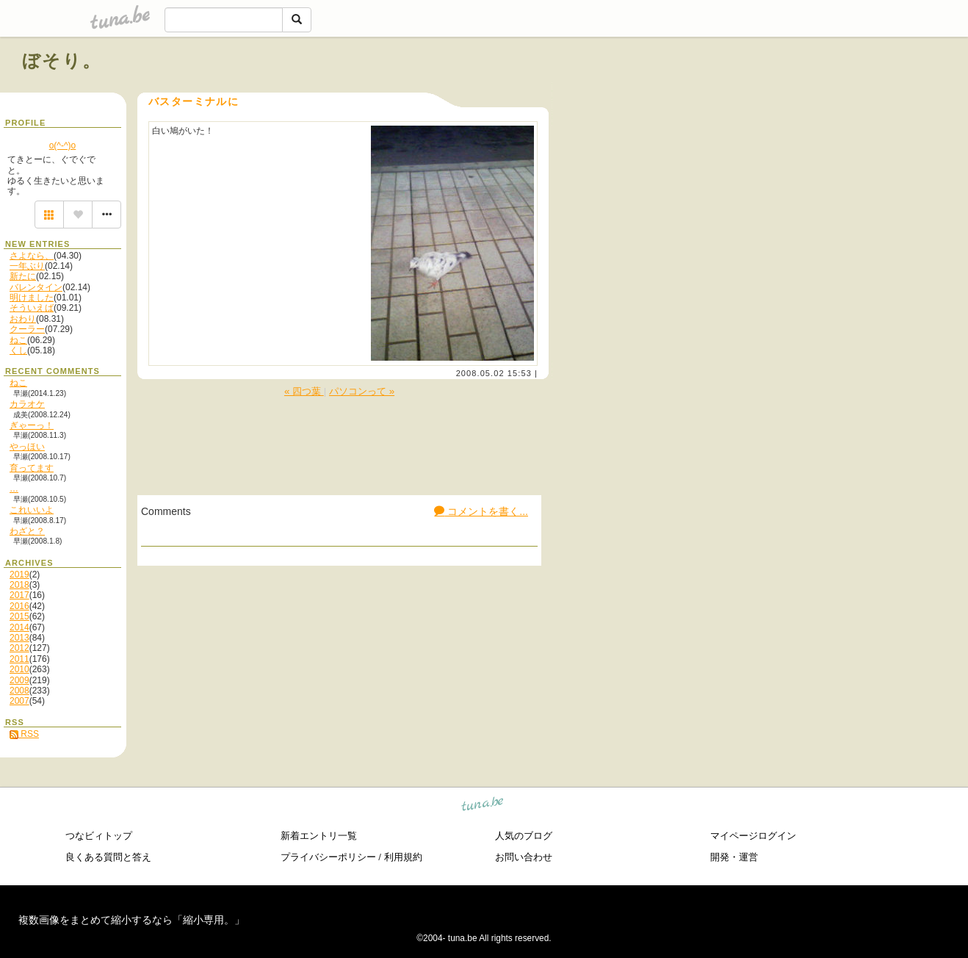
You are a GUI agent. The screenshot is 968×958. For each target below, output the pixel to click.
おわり (23, 319)
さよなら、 (32, 256)
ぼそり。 (62, 61)
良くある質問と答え (108, 856)
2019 (19, 574)
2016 (19, 606)
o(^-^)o (62, 145)
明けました (32, 297)
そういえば (32, 308)
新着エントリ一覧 (319, 835)
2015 (19, 616)
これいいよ (32, 510)
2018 (19, 585)
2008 (19, 690)
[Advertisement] (778, 94)
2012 (19, 648)
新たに (23, 276)
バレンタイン (36, 287)
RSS (24, 734)
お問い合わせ (523, 856)
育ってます (32, 468)
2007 (19, 701)
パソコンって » (361, 391)
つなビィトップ (98, 835)
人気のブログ (523, 835)
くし (18, 350)
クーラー (27, 329)
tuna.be (482, 806)
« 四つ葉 (304, 391)
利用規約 (403, 856)
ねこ (18, 340)
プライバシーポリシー (328, 856)
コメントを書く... (481, 511)
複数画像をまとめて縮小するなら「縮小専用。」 (131, 920)
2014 (19, 627)
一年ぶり (27, 266)
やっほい (27, 447)
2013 (19, 638)
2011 (19, 659)
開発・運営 (734, 856)
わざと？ (27, 531)
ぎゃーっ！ (32, 425)
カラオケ (27, 404)
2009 (19, 680)
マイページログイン (753, 835)
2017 (19, 595)
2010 (19, 669)
